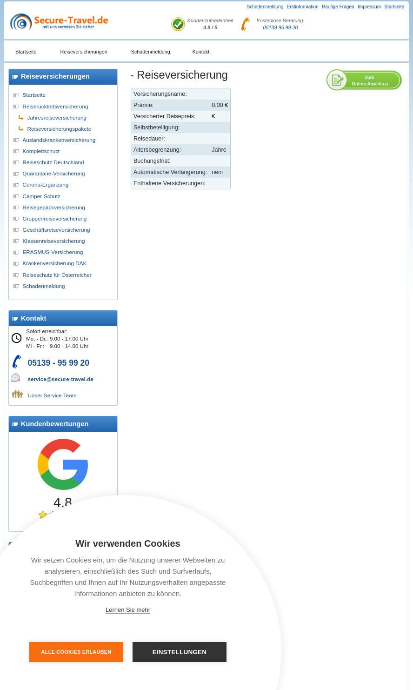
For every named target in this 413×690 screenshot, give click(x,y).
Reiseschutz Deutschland (53, 162)
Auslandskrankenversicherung (59, 140)
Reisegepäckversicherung (54, 207)
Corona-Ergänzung (46, 184)
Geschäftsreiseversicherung (56, 230)
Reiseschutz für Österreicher (57, 275)
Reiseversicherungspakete (59, 129)
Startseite (394, 6)
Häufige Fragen (338, 6)
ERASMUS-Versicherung (53, 252)
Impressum (369, 6)
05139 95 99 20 (280, 27)
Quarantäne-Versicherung (54, 173)
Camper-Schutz (41, 196)
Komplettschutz (41, 151)
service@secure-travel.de (60, 379)
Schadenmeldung (265, 6)
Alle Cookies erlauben (77, 652)
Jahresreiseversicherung (57, 117)
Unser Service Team (51, 395)
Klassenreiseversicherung (54, 241)
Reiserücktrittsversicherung (55, 106)
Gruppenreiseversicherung (55, 218)
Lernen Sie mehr (128, 609)
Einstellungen (179, 652)
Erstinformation (303, 6)
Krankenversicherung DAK (55, 263)
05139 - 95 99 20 (58, 363)
